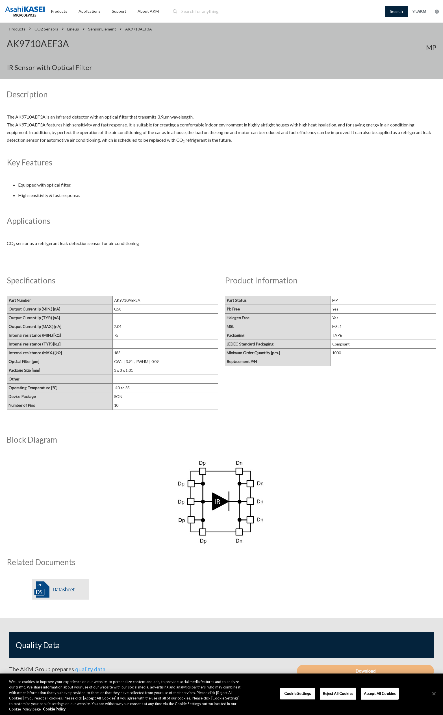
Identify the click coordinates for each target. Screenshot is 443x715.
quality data (90, 669)
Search (396, 11)
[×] (434, 694)
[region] (221, 694)
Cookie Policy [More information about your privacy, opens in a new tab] (54, 709)
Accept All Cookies (380, 693)
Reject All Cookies (338, 693)
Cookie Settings (297, 693)
